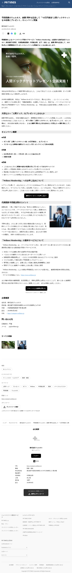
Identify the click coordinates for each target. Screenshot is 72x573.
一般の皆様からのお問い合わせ (44, 568)
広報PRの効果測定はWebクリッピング (32, 532)
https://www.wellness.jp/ (28, 275)
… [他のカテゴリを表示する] (55, 5)
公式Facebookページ (7, 544)
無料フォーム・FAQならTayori (56, 522)
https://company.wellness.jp (16, 313)
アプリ (24, 6)
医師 (49, 386)
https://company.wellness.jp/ (9, 399)
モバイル (18, 6)
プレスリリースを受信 (43, 2)
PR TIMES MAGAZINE (28, 528)
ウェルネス (15, 390)
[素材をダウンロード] (20, 33)
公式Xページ (5, 551)
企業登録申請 (55, 2)
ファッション (49, 6)
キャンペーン (7, 369)
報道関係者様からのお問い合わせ (54, 565)
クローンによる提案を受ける (36, 288)
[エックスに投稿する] (8, 33)
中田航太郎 (41, 386)
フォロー (36, 455)
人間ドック (6, 386)
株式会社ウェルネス (25, 423)
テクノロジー (10, 6)
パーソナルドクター (60, 386)
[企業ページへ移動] (36, 439)
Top (3, 6)
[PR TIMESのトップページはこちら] (10, 2)
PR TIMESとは (5, 520)
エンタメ (31, 6)
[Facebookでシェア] (11, 33)
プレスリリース (13, 423)
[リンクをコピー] (23, 33)
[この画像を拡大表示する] (8, 344)
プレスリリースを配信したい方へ (10, 530)
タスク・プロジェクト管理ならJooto (58, 518)
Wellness (32, 386)
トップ (4, 423)
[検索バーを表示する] (69, 2)
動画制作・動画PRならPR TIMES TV (32, 522)
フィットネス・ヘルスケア (11, 378)
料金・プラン (5, 524)
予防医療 (5, 390)
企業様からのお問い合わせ (27, 568)
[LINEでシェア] (15, 33)
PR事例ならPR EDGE (54, 525)
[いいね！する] (3, 33)
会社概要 (11, 565)
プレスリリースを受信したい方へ (10, 527)
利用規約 (41, 565)
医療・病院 (25, 378)
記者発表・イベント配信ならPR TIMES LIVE (34, 525)
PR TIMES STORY (27, 518)
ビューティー (39, 6)
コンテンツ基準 (33, 565)
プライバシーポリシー (21, 565)
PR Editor (25, 535)
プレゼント (16, 386)
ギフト (25, 386)
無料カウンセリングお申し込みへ (36, 195)
